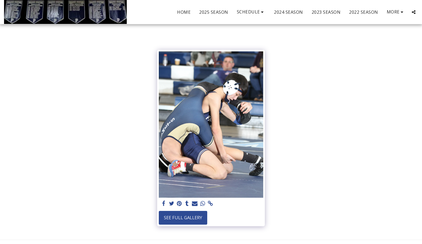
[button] (251, 12)
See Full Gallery (183, 217)
